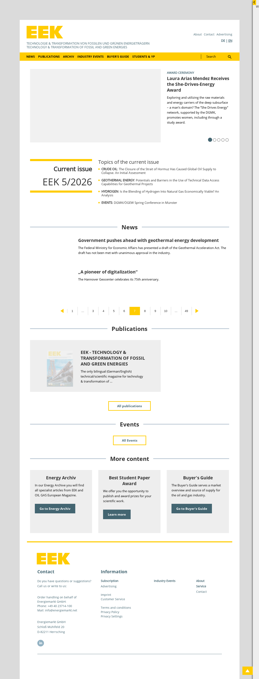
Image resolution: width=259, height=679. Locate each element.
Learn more (117, 514)
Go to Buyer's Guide (191, 509)
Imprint (106, 595)
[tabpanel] (129, 105)
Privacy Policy (110, 612)
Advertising (224, 34)
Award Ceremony (180, 72)
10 (165, 311)
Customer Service (113, 599)
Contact (209, 34)
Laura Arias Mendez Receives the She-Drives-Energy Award (198, 84)
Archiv (68, 56)
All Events (129, 440)
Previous (62, 311)
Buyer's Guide (118, 56)
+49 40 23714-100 (60, 606)
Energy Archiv (61, 478)
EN (230, 41)
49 (186, 311)
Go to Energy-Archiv (55, 509)
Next (197, 311)
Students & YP (143, 56)
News (30, 56)
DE (223, 41)
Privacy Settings (112, 616)
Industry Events (90, 56)
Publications (49, 56)
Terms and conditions (116, 608)
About (197, 34)
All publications (129, 406)
